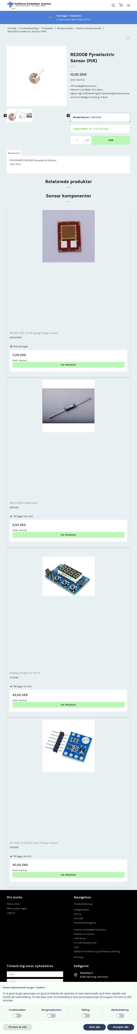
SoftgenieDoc (81, 909)
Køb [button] (110, 140)
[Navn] (35, 973)
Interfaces (80, 938)
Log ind (11, 912)
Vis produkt (68, 364)
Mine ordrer (13, 904)
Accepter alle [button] (120, 1027)
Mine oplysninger (17, 908)
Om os (77, 914)
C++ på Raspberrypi (85, 942)
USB (76, 947)
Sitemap (78, 957)
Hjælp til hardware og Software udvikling (97, 951)
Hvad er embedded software (90, 929)
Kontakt (78, 918)
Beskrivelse (14, 153)
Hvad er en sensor (84, 933)
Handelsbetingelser (85, 922)
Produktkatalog (83, 904)
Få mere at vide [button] (18, 1027)
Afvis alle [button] (94, 1027)
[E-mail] (35, 981)
